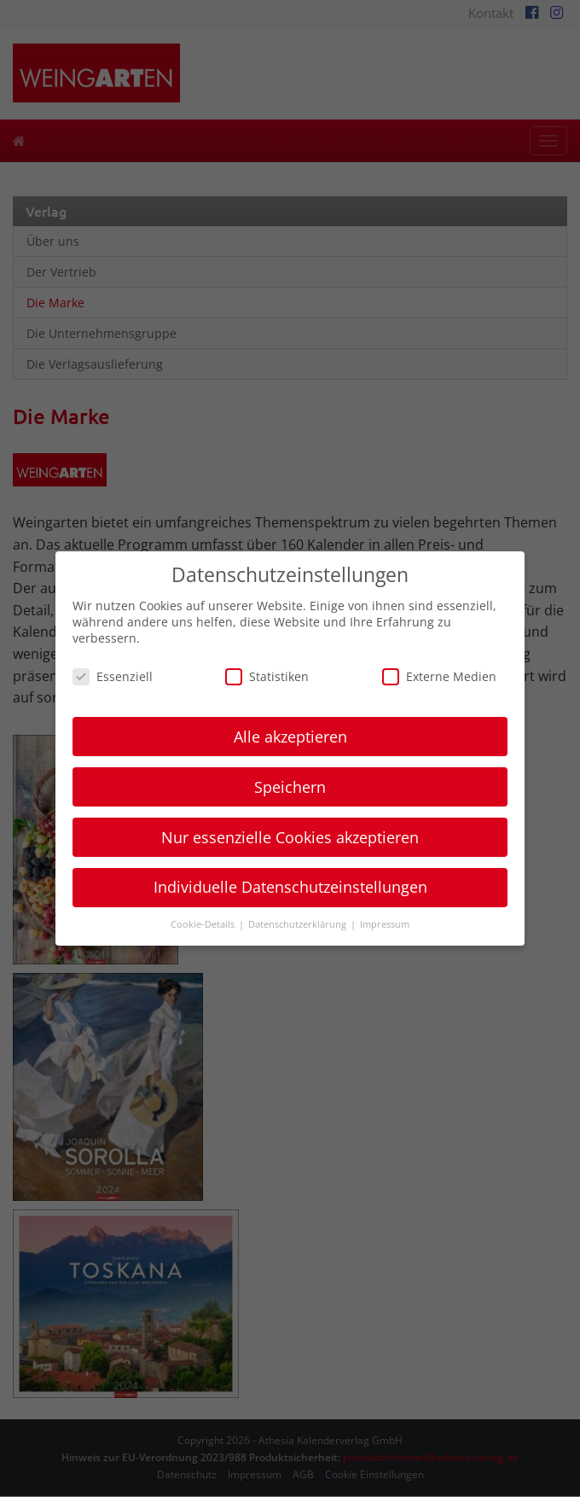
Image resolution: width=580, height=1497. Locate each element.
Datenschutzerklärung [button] (298, 924)
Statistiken (267, 676)
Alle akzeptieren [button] (290, 736)
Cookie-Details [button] (204, 924)
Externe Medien (439, 676)
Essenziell (112, 676)
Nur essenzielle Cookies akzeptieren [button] (290, 837)
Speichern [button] (290, 787)
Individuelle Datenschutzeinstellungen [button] (290, 887)
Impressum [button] (384, 924)
